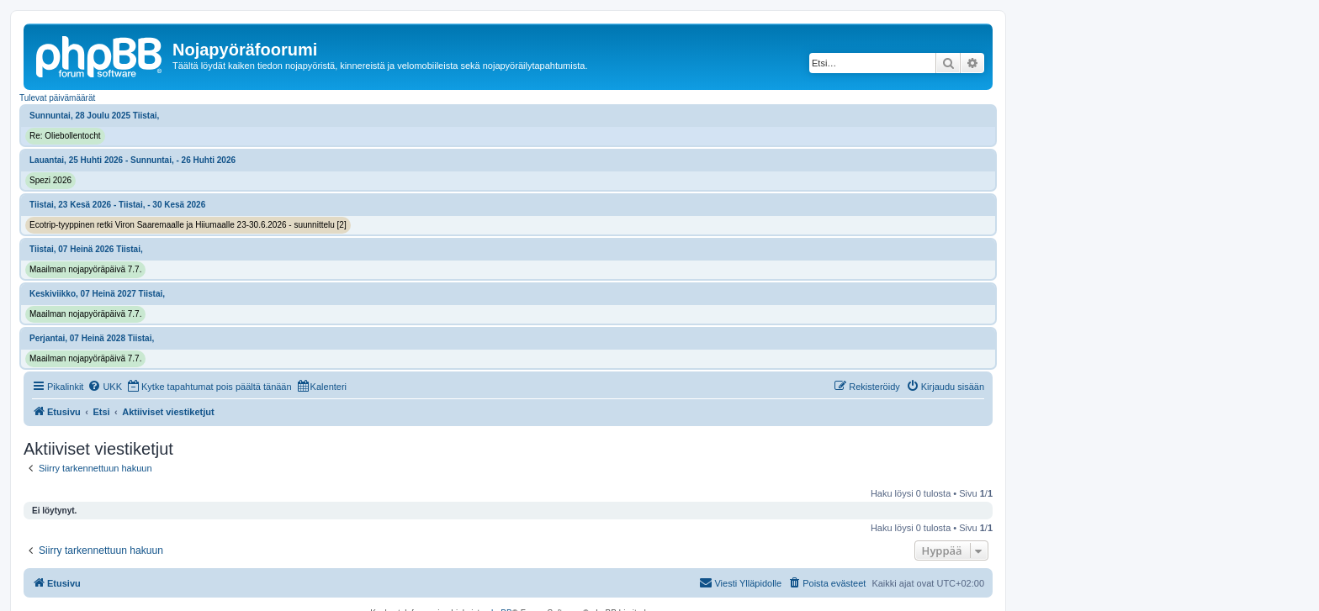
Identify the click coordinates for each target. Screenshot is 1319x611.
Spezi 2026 (50, 180)
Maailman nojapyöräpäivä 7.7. (85, 269)
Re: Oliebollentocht (65, 135)
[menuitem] (104, 387)
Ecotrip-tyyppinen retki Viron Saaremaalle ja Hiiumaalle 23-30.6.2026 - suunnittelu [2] (188, 224)
